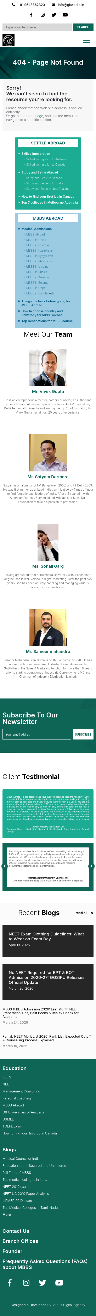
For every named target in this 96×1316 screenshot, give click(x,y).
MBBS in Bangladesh (40, 293)
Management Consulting (21, 1091)
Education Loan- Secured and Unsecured (34, 1166)
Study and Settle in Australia (44, 183)
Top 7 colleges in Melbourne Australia (50, 202)
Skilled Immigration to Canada (46, 164)
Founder (12, 1251)
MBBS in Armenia (38, 277)
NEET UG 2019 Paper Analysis (25, 1194)
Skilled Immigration (36, 154)
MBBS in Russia (36, 272)
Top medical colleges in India (24, 1180)
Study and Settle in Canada (44, 178)
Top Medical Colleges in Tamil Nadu (30, 1208)
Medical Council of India (21, 1159)
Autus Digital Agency (69, 1305)
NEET (6, 1084)
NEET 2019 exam (15, 1187)
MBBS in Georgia (37, 245)
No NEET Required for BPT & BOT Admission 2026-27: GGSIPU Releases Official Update (47, 977)
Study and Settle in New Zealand (48, 188)
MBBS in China (36, 239)
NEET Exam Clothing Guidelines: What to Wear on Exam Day (46, 936)
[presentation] (4, 866)
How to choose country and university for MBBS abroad (42, 313)
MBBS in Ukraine (37, 266)
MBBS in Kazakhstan (40, 250)
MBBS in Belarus (37, 282)
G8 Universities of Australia (23, 1112)
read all (81, 913)
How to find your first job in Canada (48, 196)
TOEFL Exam (12, 1126)
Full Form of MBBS (16, 1173)
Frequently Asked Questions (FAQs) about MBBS (45, 1264)
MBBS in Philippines (39, 261)
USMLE (8, 1119)
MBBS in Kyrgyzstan (39, 256)
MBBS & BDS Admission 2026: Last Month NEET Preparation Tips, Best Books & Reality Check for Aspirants (40, 1013)
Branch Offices (20, 1241)
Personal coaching (16, 1098)
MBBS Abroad (35, 234)
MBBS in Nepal (36, 288)
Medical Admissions (37, 229)
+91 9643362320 (29, 5)
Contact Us (15, 1231)
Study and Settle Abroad (40, 172)
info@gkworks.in (68, 5)
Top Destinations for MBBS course (47, 321)
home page (34, 116)
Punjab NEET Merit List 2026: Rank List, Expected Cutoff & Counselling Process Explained (46, 1038)
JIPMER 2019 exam (17, 1201)
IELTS (6, 1077)
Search (83, 27)
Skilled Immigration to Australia (46, 159)
